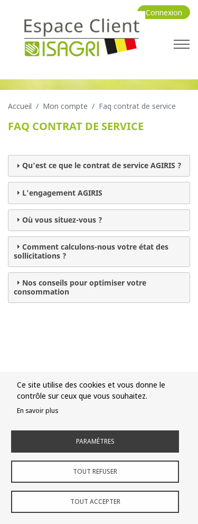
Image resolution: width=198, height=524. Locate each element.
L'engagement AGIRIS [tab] (58, 193)
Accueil (20, 106)
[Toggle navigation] (181, 43)
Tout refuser (95, 471)
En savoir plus (37, 410)
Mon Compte (65, 106)
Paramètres (95, 441)
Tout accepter (95, 501)
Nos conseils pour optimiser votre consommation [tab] (80, 287)
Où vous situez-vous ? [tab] (58, 220)
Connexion (164, 12)
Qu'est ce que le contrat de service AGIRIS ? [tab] (98, 165)
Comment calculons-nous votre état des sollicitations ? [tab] (91, 251)
